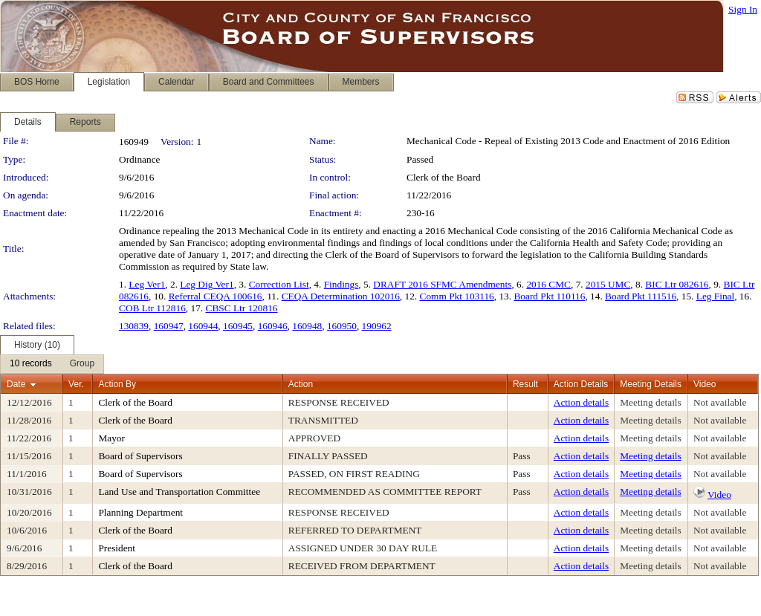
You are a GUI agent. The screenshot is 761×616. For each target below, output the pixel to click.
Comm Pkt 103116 (457, 296)
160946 (273, 325)
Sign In (742, 9)
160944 (203, 325)
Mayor (111, 438)
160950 (342, 325)
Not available (719, 402)
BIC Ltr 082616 (676, 284)
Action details (581, 402)
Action (300, 384)
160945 (238, 325)
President (116, 548)
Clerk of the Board (444, 177)
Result (525, 384)
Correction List (279, 284)
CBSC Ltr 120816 (242, 308)
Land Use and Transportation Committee (179, 491)
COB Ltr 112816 (152, 308)
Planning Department (140, 512)
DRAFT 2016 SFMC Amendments (442, 284)
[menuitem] (31, 364)
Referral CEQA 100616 (215, 296)
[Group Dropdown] (82, 364)
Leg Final (715, 296)
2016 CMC (548, 284)
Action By (117, 384)
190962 (377, 325)
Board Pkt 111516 (640, 296)
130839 (134, 325)
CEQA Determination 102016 (341, 296)
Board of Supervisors (140, 455)
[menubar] (52, 364)
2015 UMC (608, 284)
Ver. (76, 384)
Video (719, 494)
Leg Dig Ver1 (206, 284)
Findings (341, 284)
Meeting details (650, 402)
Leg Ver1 (147, 284)
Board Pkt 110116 (549, 296)
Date (16, 384)
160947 (169, 325)
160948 (307, 325)
